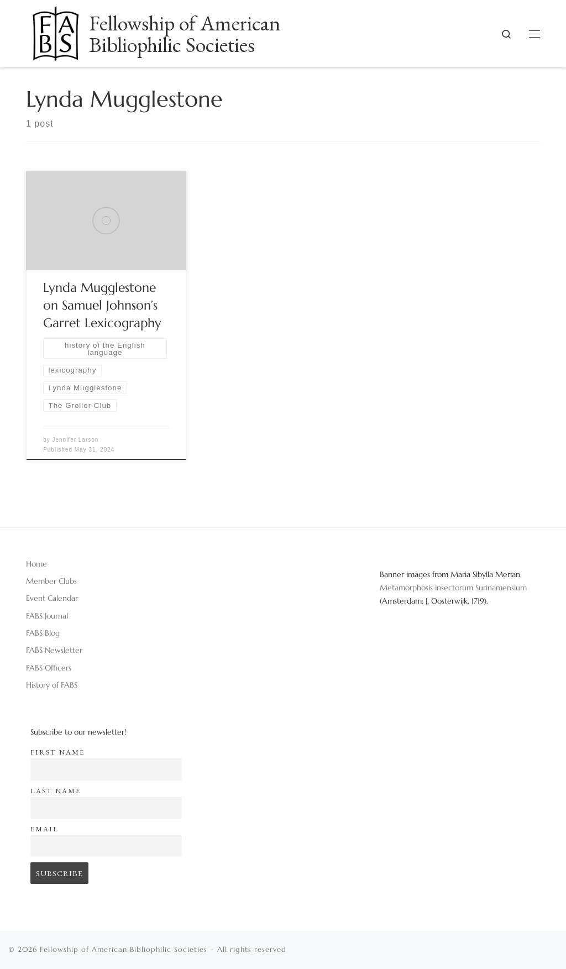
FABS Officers (48, 668)
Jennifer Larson (75, 440)
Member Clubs (51, 581)
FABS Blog (43, 633)
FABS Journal (47, 616)
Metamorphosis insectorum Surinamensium (453, 588)
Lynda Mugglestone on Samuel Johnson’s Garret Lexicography (102, 305)
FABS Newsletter (54, 650)
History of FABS (51, 685)
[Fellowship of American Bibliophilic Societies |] (55, 30)
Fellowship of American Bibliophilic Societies (123, 949)
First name (57, 752)
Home (36, 564)
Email (44, 829)
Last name (55, 790)
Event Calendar (52, 598)
